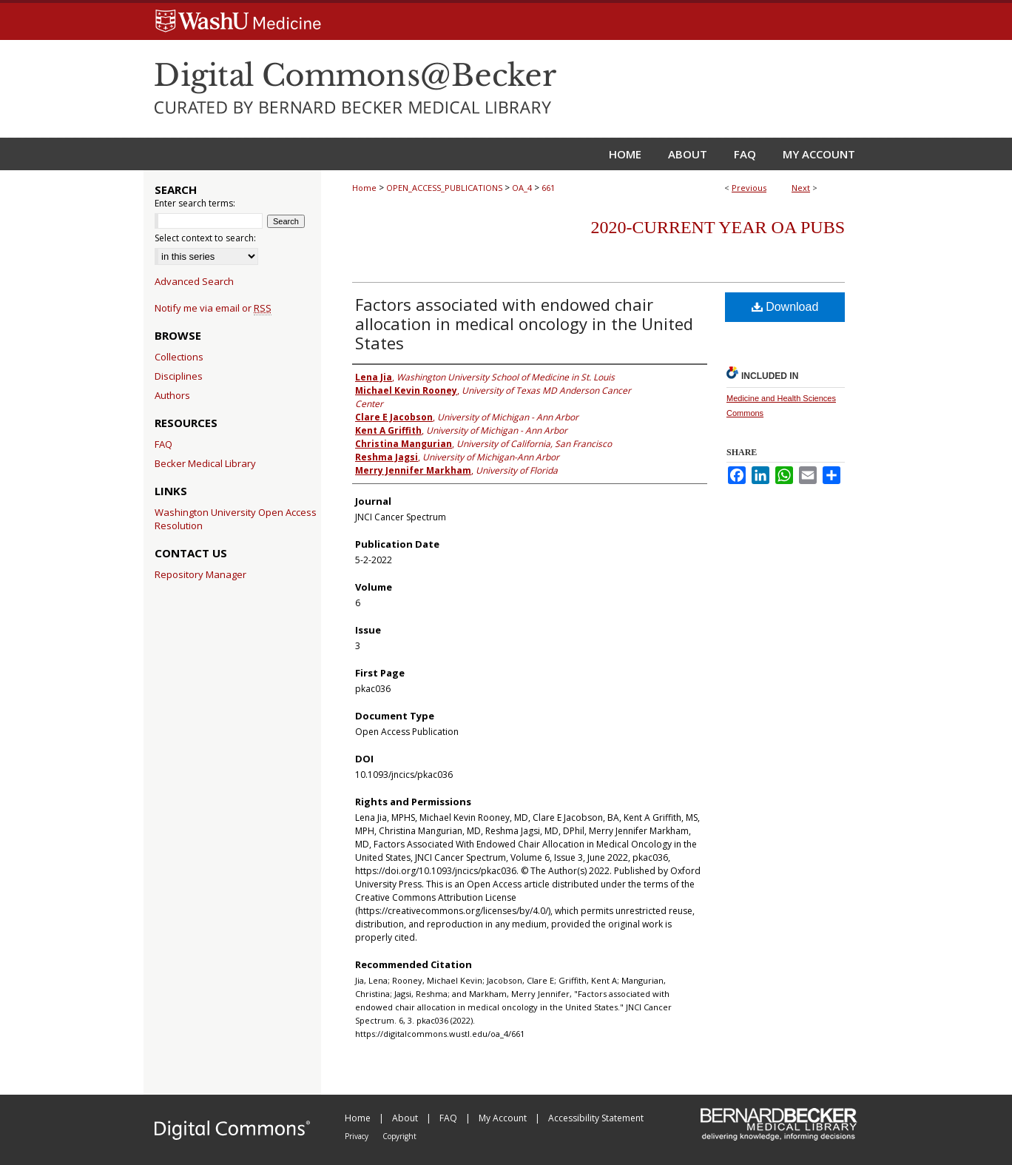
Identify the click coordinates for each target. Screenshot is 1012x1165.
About (406, 1118)
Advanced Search (194, 281)
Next (801, 187)
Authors (172, 395)
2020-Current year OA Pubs (718, 227)
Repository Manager (200, 574)
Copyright (399, 1136)
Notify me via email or (213, 308)
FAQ (163, 444)
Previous (749, 187)
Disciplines (179, 376)
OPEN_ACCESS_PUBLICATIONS (444, 187)
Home (364, 187)
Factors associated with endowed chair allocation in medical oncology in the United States (524, 323)
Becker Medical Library (205, 463)
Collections (179, 356)
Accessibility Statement (596, 1118)
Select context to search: (205, 238)
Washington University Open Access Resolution (236, 519)
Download (785, 307)
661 (548, 187)
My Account (504, 1118)
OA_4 (522, 187)
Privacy (358, 1136)
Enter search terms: (195, 203)
